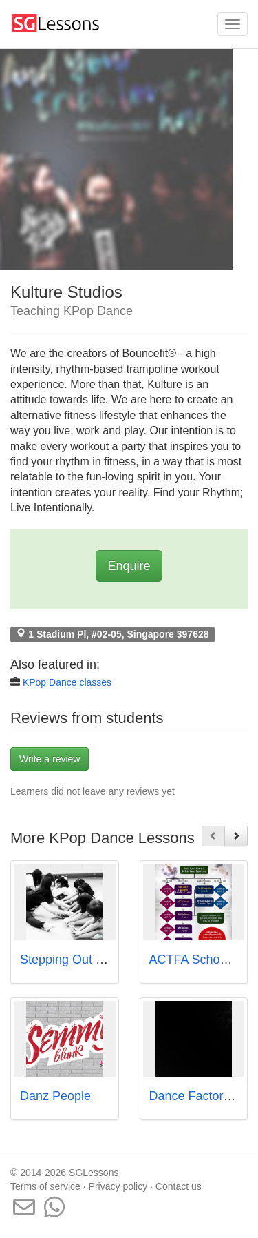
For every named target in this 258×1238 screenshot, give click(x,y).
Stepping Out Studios (78, 959)
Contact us (178, 1186)
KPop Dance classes (67, 682)
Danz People (55, 1096)
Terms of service (45, 1186)
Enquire (128, 566)
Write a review (49, 758)
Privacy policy (118, 1186)
